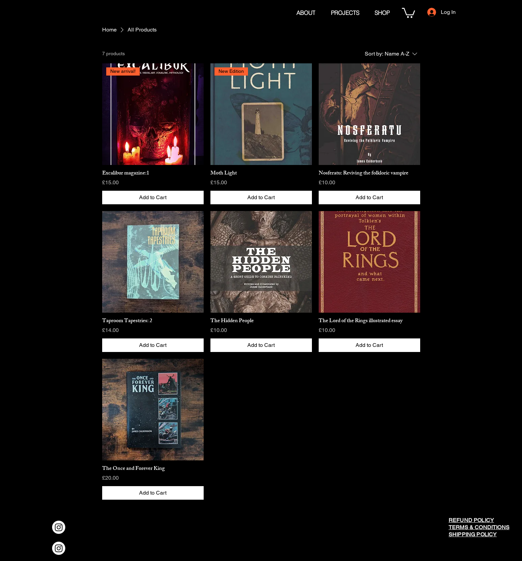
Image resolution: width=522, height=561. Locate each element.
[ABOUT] (305, 12)
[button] (408, 12)
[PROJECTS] (345, 12)
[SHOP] (381, 12)
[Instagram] (58, 527)
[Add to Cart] (153, 197)
